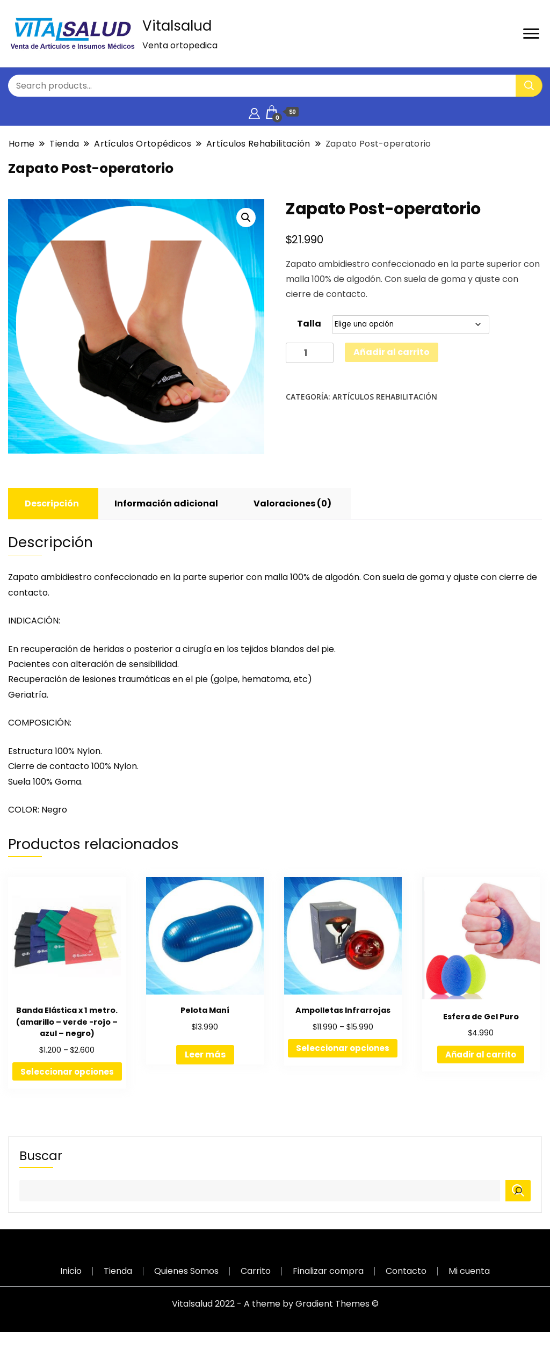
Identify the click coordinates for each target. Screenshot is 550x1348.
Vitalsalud (177, 25)
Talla (309, 323)
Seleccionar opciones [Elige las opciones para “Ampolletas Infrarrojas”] (342, 1048)
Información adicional (166, 503)
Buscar (40, 1156)
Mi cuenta (469, 1271)
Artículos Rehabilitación (384, 397)
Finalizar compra (328, 1271)
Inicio (71, 1271)
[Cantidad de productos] (310, 353)
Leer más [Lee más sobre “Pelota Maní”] (205, 1054)
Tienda (118, 1271)
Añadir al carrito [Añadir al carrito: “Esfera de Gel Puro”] (480, 1054)
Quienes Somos (186, 1271)
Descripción (52, 503)
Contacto (406, 1271)
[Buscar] (518, 1190)
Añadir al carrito (391, 352)
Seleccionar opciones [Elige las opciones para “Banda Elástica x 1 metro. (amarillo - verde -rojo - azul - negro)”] (67, 1071)
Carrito (256, 1271)
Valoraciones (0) (292, 503)
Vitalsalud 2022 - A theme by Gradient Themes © (275, 1304)
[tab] (51, 503)
